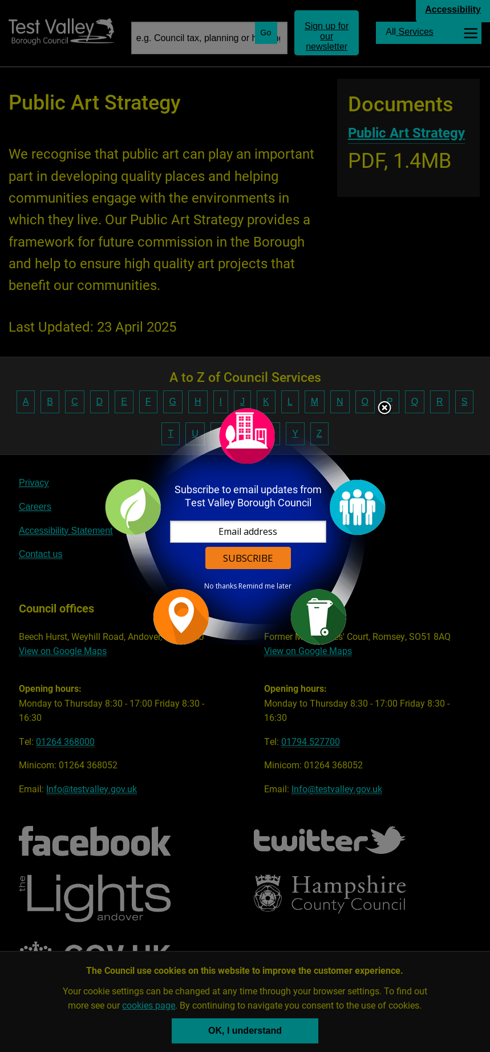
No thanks (220, 586)
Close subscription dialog (384, 408)
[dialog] (245, 526)
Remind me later (264, 586)
